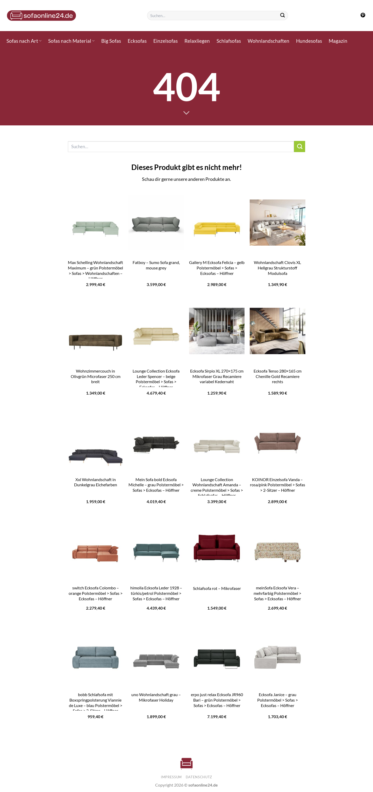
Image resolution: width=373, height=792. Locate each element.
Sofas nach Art (23, 41)
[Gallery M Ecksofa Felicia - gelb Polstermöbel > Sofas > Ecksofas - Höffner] (217, 222)
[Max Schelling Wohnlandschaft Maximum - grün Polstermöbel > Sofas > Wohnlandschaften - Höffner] (95, 222)
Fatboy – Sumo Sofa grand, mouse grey (156, 265)
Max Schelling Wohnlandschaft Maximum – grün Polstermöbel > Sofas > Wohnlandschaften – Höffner (95, 270)
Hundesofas (309, 41)
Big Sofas (111, 41)
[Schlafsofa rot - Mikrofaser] (217, 548)
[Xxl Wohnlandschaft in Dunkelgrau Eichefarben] (95, 439)
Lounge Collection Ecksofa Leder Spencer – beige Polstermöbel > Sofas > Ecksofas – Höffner (156, 378)
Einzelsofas (165, 41)
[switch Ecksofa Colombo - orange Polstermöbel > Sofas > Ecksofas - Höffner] (95, 548)
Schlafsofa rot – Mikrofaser (217, 588)
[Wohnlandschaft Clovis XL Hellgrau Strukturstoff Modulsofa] (277, 222)
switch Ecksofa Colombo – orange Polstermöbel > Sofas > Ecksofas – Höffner (96, 593)
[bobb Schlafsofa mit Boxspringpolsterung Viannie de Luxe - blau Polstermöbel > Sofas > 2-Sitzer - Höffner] (95, 654)
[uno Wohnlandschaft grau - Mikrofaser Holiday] (156, 654)
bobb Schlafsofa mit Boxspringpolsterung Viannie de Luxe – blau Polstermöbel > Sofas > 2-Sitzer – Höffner (95, 702)
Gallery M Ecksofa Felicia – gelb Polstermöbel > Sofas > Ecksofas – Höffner (217, 267)
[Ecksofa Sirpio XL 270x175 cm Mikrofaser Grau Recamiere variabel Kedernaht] (217, 331)
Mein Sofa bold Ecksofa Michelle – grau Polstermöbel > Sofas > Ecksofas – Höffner (156, 485)
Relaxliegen (197, 41)
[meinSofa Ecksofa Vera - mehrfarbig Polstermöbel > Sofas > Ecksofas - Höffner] (277, 548)
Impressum (171, 777)
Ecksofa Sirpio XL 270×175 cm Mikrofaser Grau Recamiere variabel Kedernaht (216, 376)
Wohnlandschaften (268, 41)
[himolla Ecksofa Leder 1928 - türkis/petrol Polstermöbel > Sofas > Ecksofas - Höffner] (156, 548)
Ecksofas (137, 41)
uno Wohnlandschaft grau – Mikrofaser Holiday (156, 697)
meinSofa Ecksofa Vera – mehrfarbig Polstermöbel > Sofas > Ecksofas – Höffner (277, 593)
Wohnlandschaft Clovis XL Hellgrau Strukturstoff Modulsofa (277, 267)
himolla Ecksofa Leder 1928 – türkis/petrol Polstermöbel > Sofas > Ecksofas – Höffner (156, 593)
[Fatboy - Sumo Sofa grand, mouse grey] (156, 222)
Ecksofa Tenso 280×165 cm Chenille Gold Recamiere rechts (278, 376)
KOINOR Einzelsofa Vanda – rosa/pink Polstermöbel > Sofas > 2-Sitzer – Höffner (277, 485)
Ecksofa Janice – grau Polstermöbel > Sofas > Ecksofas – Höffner (277, 700)
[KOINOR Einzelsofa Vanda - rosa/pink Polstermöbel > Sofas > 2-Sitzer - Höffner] (277, 439)
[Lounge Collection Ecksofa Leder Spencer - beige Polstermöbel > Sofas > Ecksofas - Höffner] (156, 331)
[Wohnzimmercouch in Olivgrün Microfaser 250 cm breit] (95, 331)
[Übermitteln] (283, 15)
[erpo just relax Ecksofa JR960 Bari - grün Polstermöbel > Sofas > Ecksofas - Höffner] (217, 654)
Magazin (338, 41)
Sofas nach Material (71, 41)
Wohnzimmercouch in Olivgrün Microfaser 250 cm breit (95, 376)
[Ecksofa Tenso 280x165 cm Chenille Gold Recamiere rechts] (277, 331)
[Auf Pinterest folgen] (363, 15)
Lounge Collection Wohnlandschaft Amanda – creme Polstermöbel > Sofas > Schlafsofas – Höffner (217, 487)
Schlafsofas (229, 41)
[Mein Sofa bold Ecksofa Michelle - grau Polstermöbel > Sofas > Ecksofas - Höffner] (156, 439)
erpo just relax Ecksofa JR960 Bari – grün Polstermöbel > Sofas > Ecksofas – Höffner (217, 700)
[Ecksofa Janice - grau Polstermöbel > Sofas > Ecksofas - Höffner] (277, 654)
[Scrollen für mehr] (186, 113)
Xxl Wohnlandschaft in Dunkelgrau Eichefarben (95, 482)
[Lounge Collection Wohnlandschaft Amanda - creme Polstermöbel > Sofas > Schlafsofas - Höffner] (217, 439)
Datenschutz (199, 777)
